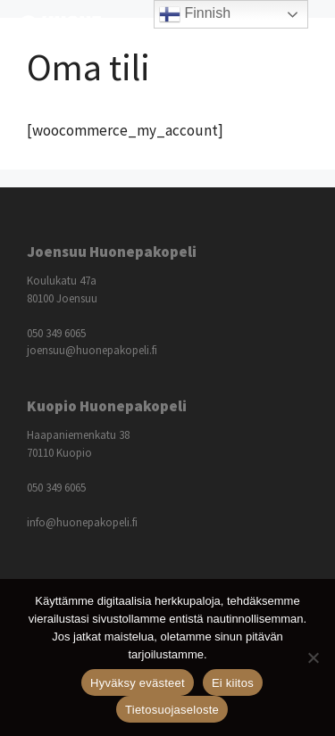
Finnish (194, 14)
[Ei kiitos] (313, 657)
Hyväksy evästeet (137, 683)
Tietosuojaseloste (172, 709)
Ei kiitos (233, 683)
